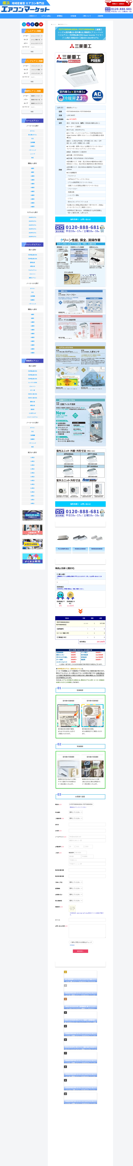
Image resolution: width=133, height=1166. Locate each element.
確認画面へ (80, 951)
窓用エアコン (32, 284)
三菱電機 (32, 143)
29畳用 (33, 210)
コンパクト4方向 (32, 393)
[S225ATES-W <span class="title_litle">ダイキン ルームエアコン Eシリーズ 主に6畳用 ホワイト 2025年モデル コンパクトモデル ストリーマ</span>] (80, 989)
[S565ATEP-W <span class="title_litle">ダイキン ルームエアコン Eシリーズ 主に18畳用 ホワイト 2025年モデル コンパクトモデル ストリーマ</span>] (80, 1056)
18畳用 (33, 194)
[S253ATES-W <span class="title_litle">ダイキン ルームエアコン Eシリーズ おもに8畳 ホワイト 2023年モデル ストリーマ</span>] (80, 1084)
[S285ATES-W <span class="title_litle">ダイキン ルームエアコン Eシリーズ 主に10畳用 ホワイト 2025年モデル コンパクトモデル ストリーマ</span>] (80, 1029)
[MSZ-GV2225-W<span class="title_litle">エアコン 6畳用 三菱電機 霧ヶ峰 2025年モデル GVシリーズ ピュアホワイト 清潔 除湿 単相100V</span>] (80, 1016)
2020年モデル (32, 221)
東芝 (32, 159)
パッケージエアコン (32, 429)
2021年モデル (32, 225)
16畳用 (33, 190)
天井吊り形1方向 (32, 405)
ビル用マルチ (32, 425)
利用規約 (72, 945)
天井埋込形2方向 (32, 260)
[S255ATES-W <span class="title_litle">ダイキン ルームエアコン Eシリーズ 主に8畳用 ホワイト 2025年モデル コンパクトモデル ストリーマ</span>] (80, 1070)
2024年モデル (32, 237)
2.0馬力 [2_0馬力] (32, 479)
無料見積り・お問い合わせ (80, 219)
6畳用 (32, 170)
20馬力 (33, 519)
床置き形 (32, 272)
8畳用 (32, 174)
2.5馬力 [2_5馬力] (32, 487)
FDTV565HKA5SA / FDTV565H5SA (81, 804)
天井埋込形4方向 (32, 381)
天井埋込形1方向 (32, 264)
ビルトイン (32, 280)
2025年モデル (32, 241)
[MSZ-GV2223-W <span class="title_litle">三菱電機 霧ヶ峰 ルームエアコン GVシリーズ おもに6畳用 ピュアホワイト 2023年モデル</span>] (80, 1002)
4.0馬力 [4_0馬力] (32, 495)
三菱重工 (32, 147)
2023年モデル (32, 233)
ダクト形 (32, 401)
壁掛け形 (32, 413)
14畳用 (33, 186)
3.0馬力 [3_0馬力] (32, 491)
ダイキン (32, 131)
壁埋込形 (32, 268)
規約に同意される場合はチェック (82, 942)
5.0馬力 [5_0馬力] (32, 499)
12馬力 (33, 515)
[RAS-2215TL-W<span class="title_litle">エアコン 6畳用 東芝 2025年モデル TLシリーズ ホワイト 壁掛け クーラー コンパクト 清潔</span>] (80, 1043)
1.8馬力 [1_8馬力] (32, 475)
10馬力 (33, 511)
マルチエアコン (32, 276)
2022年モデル (32, 229)
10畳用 (33, 178)
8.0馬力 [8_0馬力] (32, 507)
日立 (32, 139)
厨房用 (32, 421)
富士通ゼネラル (32, 135)
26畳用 (33, 206)
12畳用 (33, 182)
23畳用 (33, 202)
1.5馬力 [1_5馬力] (32, 471)
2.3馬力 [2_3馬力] (32, 483)
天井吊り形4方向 (32, 409)
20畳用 (33, 198)
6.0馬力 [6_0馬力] (32, 503)
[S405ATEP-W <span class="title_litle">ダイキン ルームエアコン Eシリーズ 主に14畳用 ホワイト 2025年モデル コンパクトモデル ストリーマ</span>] (80, 1097)
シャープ (32, 155)
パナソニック (32, 151)
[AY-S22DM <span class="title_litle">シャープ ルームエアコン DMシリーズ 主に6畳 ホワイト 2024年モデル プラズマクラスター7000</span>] (80, 975)
